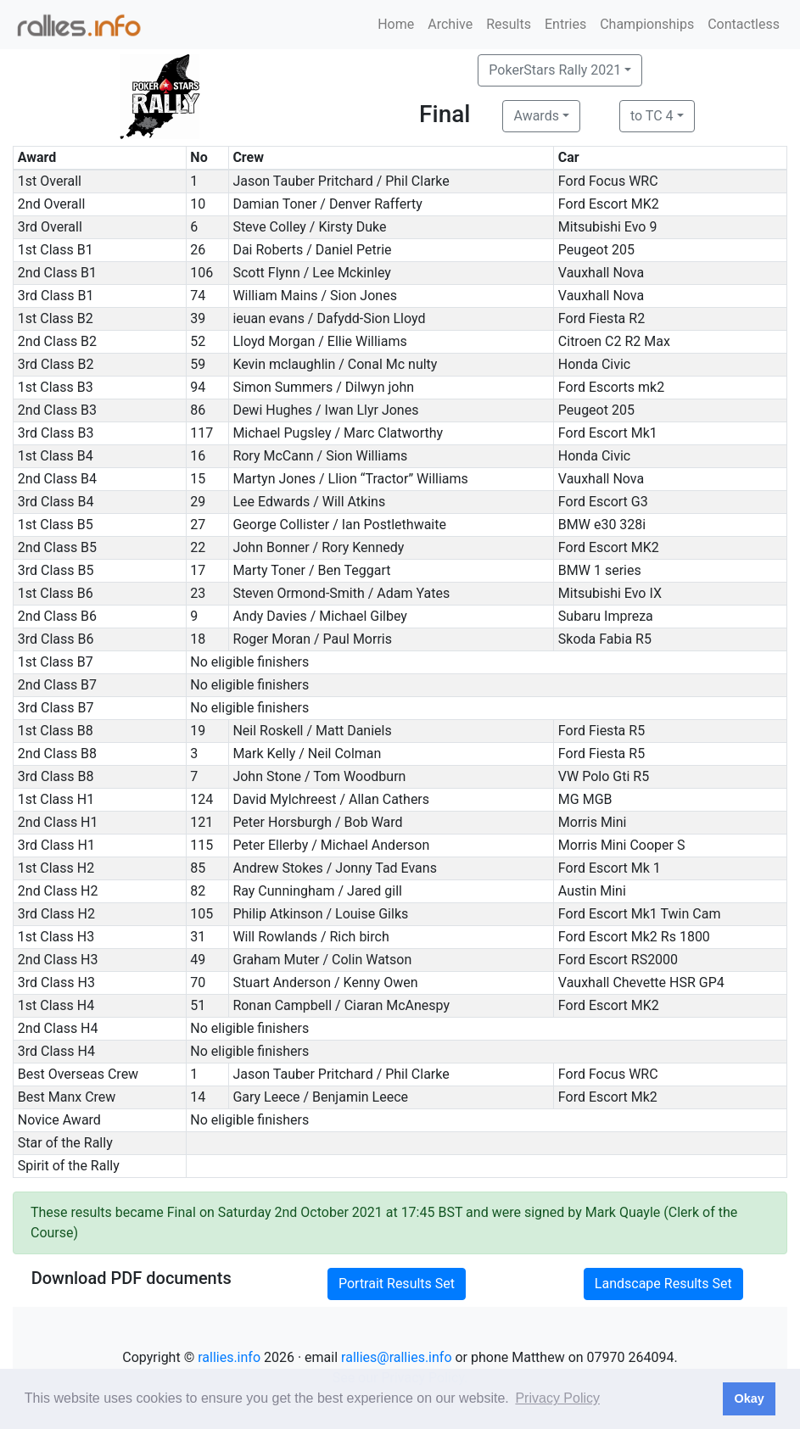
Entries (565, 24)
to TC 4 (652, 116)
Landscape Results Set (663, 1283)
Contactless (744, 24)
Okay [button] (749, 1398)
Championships (647, 24)
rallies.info (229, 1357)
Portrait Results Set (396, 1283)
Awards (535, 116)
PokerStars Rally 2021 (555, 70)
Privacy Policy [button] (557, 1398)
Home (396, 24)
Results (508, 24)
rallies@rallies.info (396, 1357)
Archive (450, 24)
